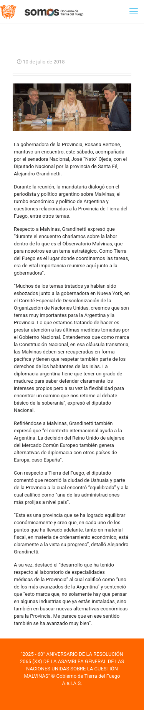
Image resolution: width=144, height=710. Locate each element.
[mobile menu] (133, 11)
